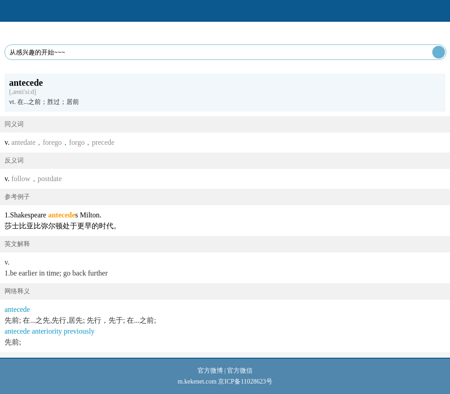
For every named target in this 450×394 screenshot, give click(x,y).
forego (52, 142)
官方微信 (239, 370)
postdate (50, 178)
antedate (23, 142)
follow (20, 178)
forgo (76, 142)
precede (103, 142)
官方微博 (210, 370)
